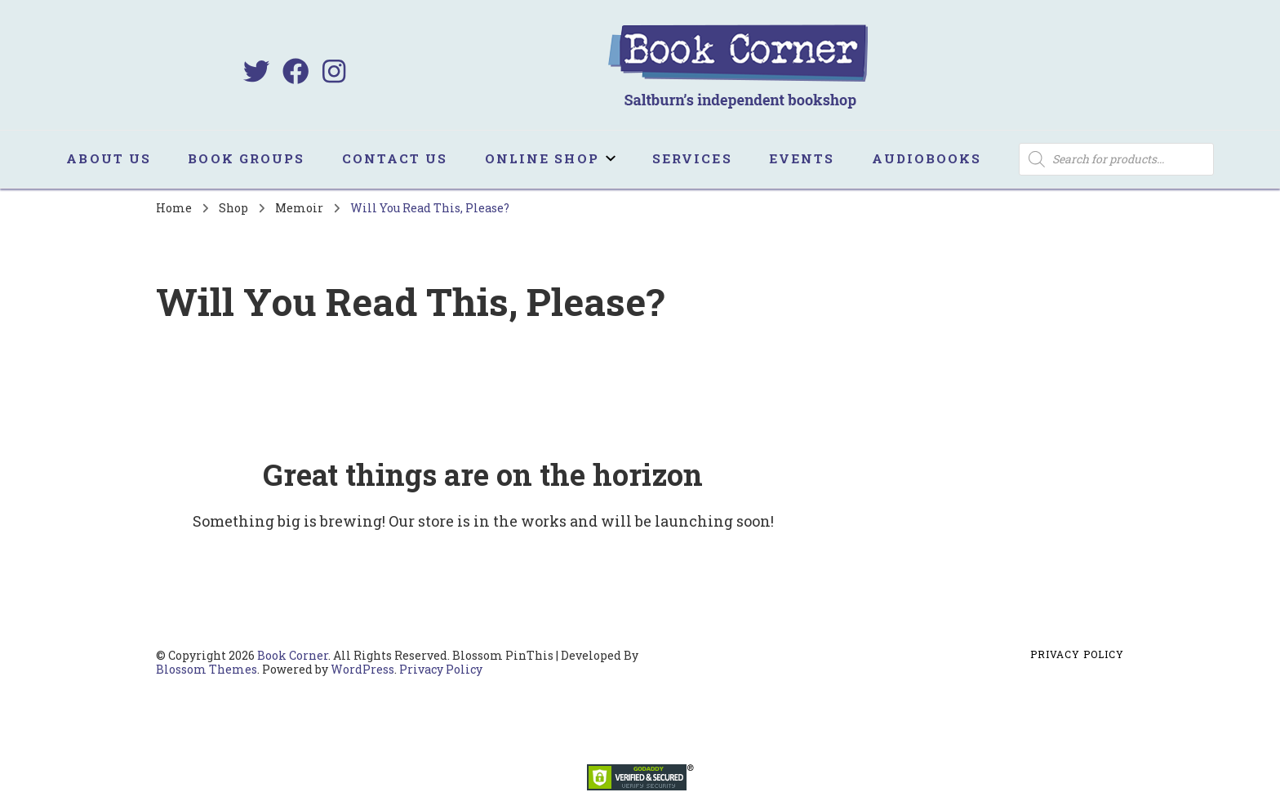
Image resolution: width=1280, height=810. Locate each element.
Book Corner (292, 655)
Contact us (395, 158)
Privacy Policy (440, 669)
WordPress (362, 669)
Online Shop (542, 158)
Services (692, 158)
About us (108, 158)
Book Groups (246, 158)
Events (802, 158)
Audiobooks (927, 158)
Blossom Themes (206, 669)
